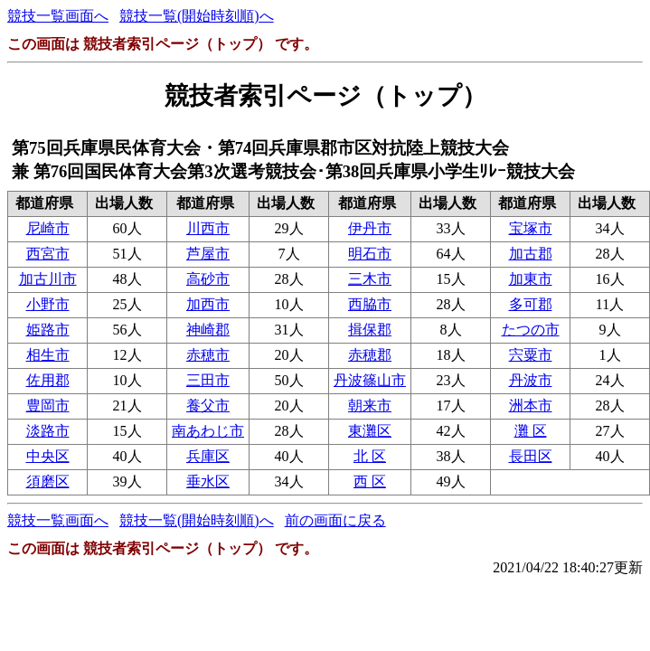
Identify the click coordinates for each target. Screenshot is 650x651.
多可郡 (530, 304)
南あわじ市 (208, 431)
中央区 (48, 456)
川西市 (208, 228)
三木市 (369, 279)
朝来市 (369, 405)
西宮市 (48, 253)
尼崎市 (48, 228)
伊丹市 (369, 228)
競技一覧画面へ (57, 16)
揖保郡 (369, 329)
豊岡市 (48, 405)
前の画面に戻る (335, 520)
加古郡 (530, 253)
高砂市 (208, 279)
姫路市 (48, 329)
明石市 (369, 253)
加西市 (208, 304)
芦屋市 (208, 253)
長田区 (530, 456)
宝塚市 (530, 228)
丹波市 (530, 380)
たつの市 (531, 329)
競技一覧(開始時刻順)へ (196, 16)
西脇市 (369, 304)
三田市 (208, 380)
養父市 (208, 405)
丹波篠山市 (370, 380)
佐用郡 (48, 380)
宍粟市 (530, 355)
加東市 (530, 279)
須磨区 (48, 481)
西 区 (369, 481)
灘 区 (530, 431)
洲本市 (530, 405)
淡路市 (48, 431)
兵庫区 (208, 456)
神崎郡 (208, 329)
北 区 (369, 456)
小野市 (48, 304)
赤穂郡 (369, 355)
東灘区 (369, 431)
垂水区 (208, 481)
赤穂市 (208, 355)
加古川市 (48, 279)
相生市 (48, 355)
